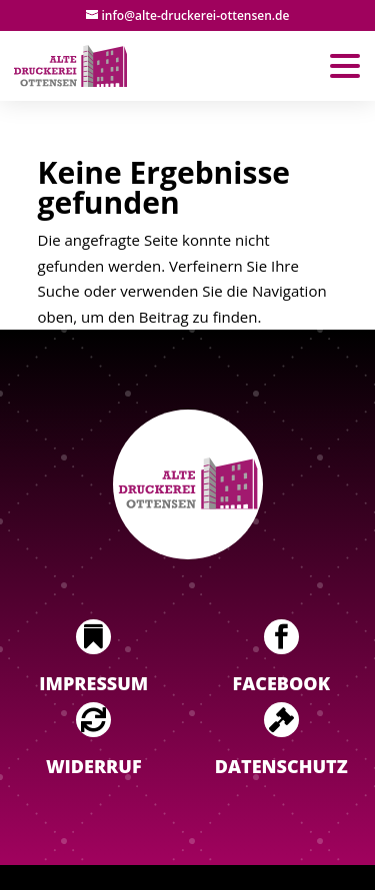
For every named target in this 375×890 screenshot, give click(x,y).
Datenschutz (281, 766)
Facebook (281, 683)
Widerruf (94, 766)
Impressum (93, 683)
